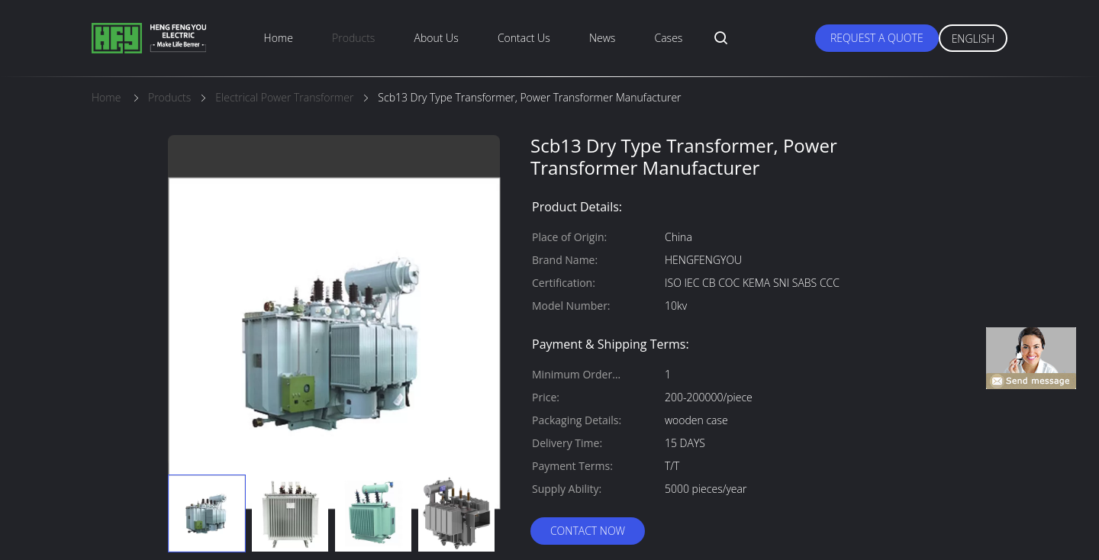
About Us (436, 38)
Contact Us (524, 38)
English (973, 38)
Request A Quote (876, 38)
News (602, 38)
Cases (669, 38)
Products (353, 38)
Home (278, 38)
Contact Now (587, 530)
